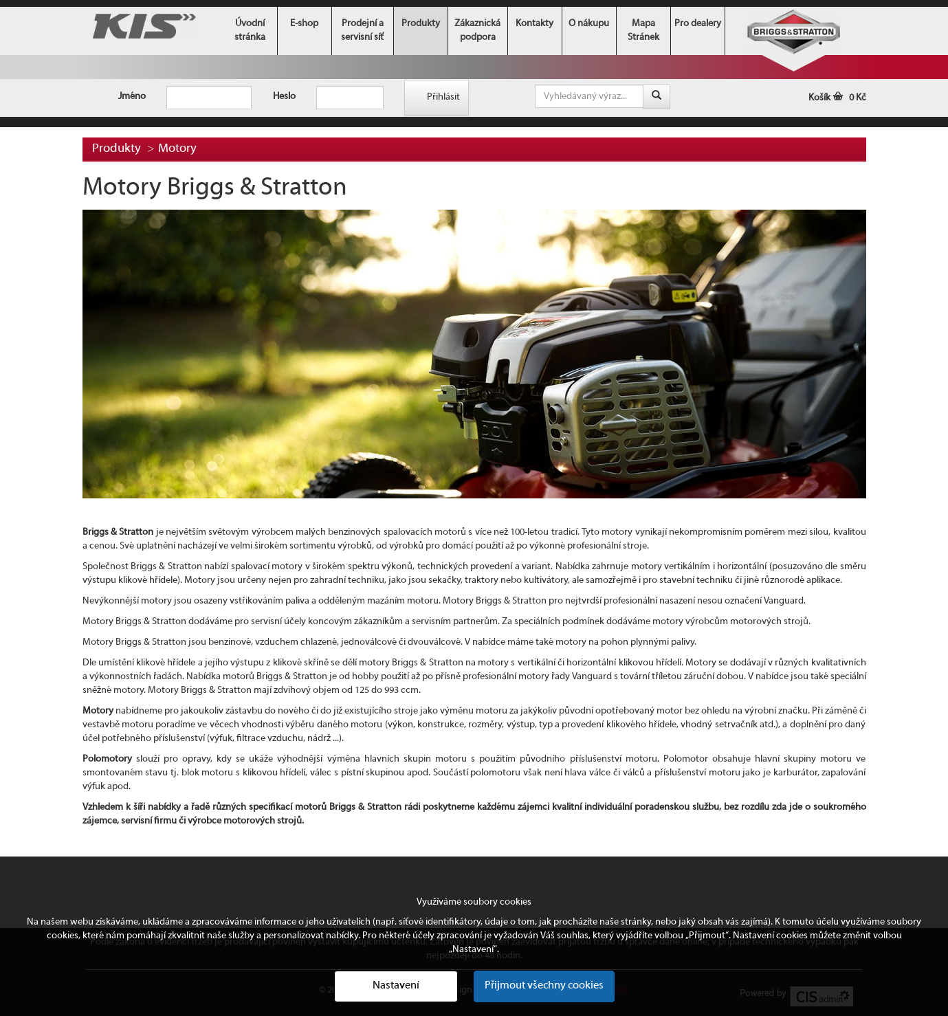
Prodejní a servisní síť (362, 31)
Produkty (420, 24)
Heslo (284, 96)
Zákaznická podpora (477, 31)
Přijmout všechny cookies (544, 985)
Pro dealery (697, 24)
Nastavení (396, 985)
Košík (837, 98)
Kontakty (534, 24)
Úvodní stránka (249, 31)
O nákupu (589, 24)
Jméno (132, 96)
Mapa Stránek (643, 31)
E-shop (304, 24)
